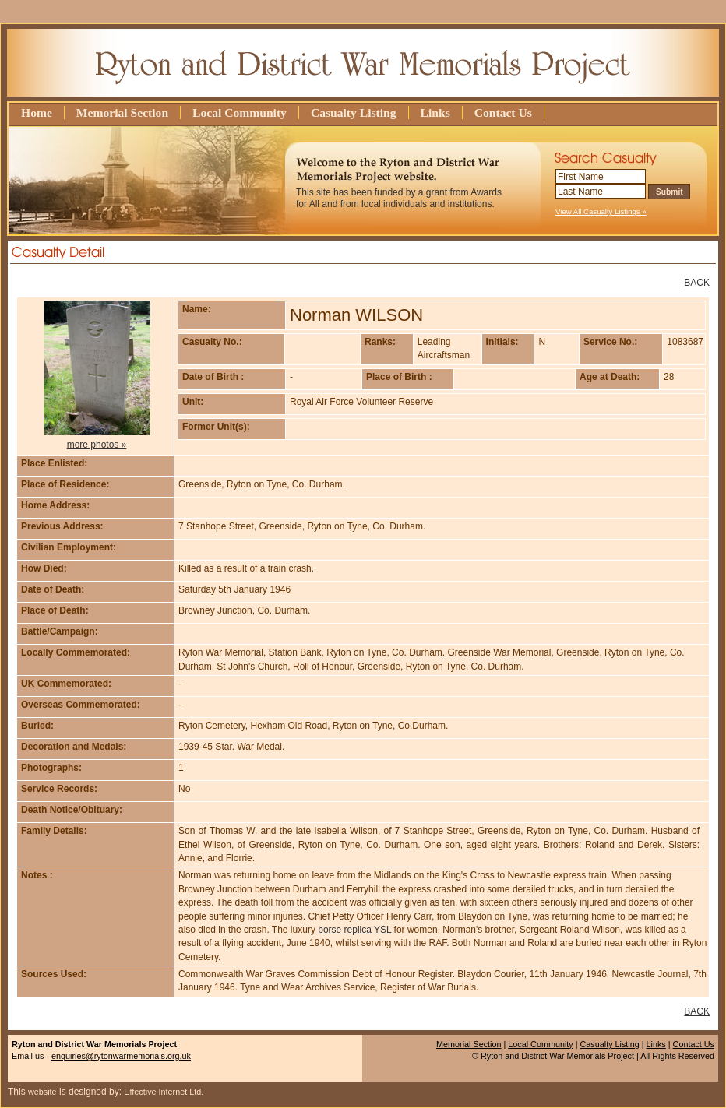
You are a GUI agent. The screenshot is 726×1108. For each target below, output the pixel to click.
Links (435, 112)
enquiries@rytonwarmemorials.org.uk (121, 1056)
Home (36, 112)
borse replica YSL (354, 929)
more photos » (97, 444)
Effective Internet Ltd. (163, 1091)
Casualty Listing (353, 112)
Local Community (239, 112)
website (42, 1091)
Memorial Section (122, 112)
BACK (697, 282)
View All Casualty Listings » (601, 211)
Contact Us (503, 112)
